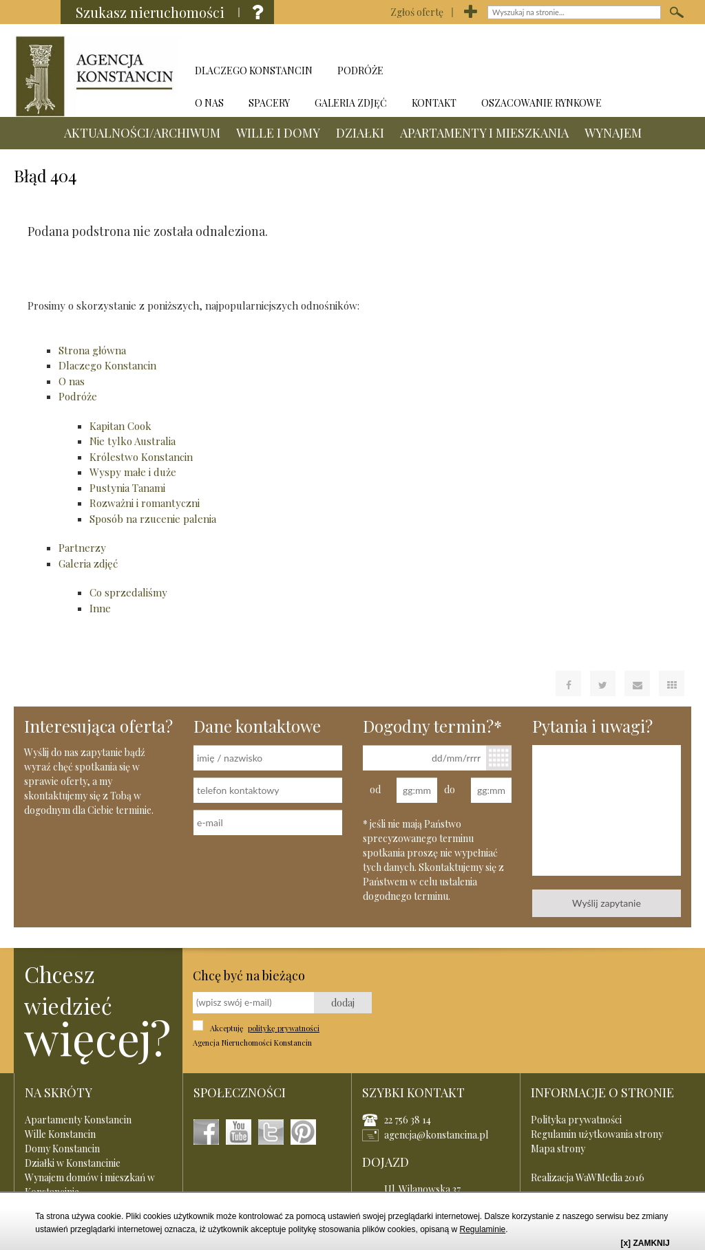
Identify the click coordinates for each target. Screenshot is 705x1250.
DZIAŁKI (485, 40)
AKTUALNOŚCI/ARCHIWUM (267, 40)
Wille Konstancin (60, 1134)
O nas (72, 381)
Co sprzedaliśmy (128, 592)
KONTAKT (434, 102)
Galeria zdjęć (88, 563)
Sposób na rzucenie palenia (153, 519)
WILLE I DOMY (403, 40)
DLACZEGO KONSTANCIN (254, 70)
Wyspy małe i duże (133, 472)
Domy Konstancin (62, 1148)
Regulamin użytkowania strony (597, 1134)
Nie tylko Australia (133, 441)
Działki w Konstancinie (72, 1163)
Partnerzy (82, 547)
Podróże (78, 396)
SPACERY (269, 102)
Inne (100, 608)
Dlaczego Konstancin (107, 365)
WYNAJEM (615, 72)
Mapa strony (558, 1148)
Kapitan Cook (120, 426)
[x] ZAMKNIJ (644, 1243)
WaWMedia (599, 1177)
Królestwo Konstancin (141, 457)
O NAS (209, 102)
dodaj (343, 1002)
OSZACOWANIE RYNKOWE (541, 102)
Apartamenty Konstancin (78, 1119)
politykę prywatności (283, 1028)
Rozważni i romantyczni (145, 503)
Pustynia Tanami (127, 488)
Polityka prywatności (576, 1119)
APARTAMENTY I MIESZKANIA (487, 72)
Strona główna (92, 350)
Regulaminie (483, 1229)
